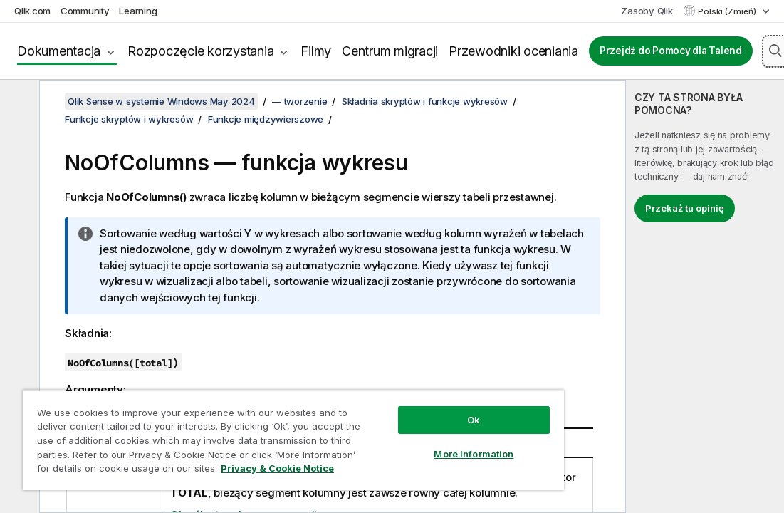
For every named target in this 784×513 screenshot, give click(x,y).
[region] (293, 440)
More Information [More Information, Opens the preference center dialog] (473, 454)
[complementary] (705, 296)
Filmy (315, 50)
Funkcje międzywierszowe (265, 119)
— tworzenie (299, 101)
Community (85, 10)
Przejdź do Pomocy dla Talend (671, 50)
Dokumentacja (58, 50)
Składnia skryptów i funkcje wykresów (425, 101)
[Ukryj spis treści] (17, 102)
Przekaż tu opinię (684, 208)
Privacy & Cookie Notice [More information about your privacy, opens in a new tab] (277, 468)
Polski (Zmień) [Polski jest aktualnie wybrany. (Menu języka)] (728, 11)
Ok (473, 419)
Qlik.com (32, 10)
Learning (138, 10)
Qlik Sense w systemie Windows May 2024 (161, 101)
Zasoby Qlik (646, 10)
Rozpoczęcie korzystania (200, 50)
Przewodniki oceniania (513, 50)
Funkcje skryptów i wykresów (129, 119)
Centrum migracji (390, 50)
